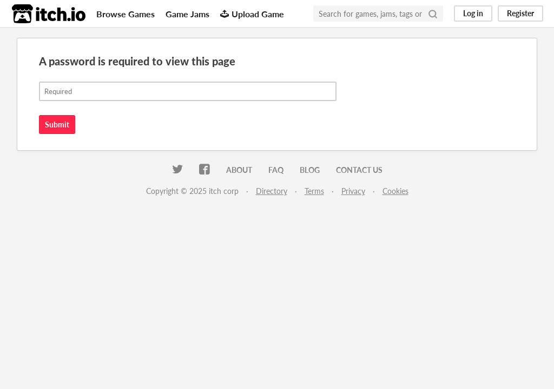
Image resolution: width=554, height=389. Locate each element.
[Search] (433, 13)
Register (520, 13)
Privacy (353, 191)
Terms (314, 191)
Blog (310, 170)
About (239, 170)
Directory (271, 191)
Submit (57, 124)
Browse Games (125, 14)
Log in (473, 13)
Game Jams (187, 14)
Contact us (359, 170)
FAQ (275, 170)
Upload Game (252, 14)
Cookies (395, 191)
